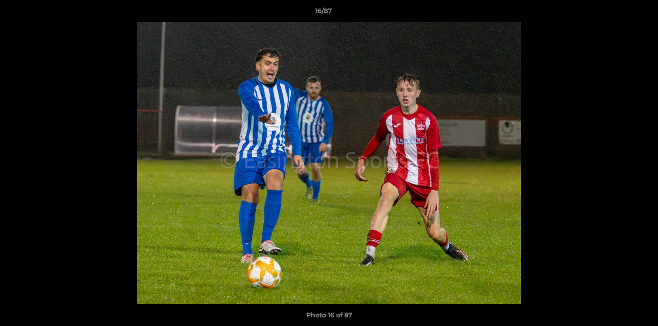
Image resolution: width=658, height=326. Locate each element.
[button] (620, 13)
